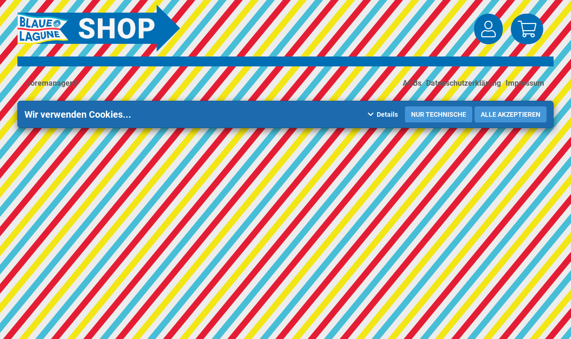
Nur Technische (438, 114)
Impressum (525, 83)
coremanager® (53, 83)
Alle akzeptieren (510, 114)
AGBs (412, 83)
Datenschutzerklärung (463, 83)
